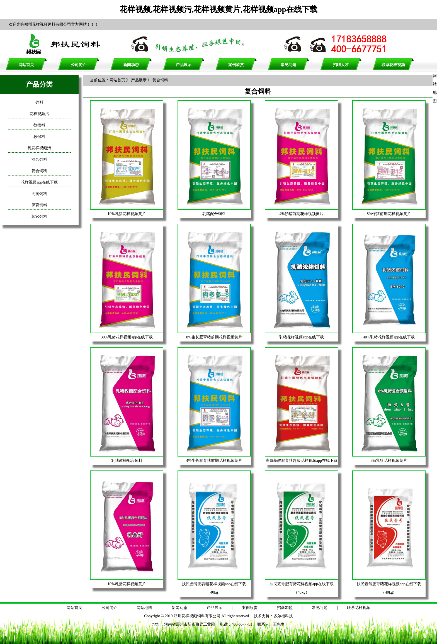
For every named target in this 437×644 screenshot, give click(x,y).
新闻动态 (131, 65)
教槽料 (39, 125)
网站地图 (144, 608)
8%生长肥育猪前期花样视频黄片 (214, 337)
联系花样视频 (393, 65)
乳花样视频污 (39, 148)
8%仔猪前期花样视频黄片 (389, 214)
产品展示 (183, 65)
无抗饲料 (39, 194)
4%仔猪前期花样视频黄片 (302, 214)
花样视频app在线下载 (39, 182)
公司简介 (78, 65)
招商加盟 (285, 608)
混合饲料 (39, 159)
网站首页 (26, 65)
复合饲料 (39, 171)
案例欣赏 (236, 65)
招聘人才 (341, 65)
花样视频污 (39, 114)
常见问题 (288, 65)
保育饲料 (39, 205)
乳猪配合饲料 (214, 214)
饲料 (39, 102)
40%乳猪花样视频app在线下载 (389, 337)
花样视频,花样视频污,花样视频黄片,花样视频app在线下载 (218, 9)
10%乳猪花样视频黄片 (127, 214)
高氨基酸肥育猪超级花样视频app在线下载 (302, 460)
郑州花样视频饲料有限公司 (197, 616)
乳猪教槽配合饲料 (126, 460)
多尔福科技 (283, 616)
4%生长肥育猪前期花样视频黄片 (214, 460)
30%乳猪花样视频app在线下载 (127, 337)
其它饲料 (39, 216)
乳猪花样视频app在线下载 (301, 337)
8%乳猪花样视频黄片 (389, 460)
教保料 (39, 137)
